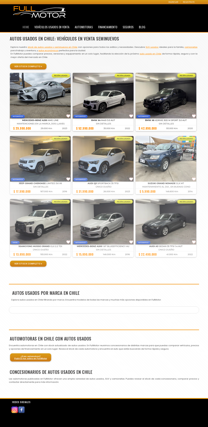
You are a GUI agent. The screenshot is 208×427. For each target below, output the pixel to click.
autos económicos (48, 50)
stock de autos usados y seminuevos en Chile (52, 47)
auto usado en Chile (150, 53)
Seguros (128, 27)
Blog (142, 27)
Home (26, 27)
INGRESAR (173, 2)
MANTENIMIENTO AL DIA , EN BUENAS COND (166, 187)
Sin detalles (103, 123)
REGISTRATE (189, 2)
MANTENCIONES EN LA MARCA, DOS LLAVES (41, 123)
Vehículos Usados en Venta (52, 27)
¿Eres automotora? (30, 357)
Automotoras (84, 27)
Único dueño (103, 187)
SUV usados (152, 47)
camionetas (191, 47)
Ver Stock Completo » (28, 66)
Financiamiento (107, 27)
